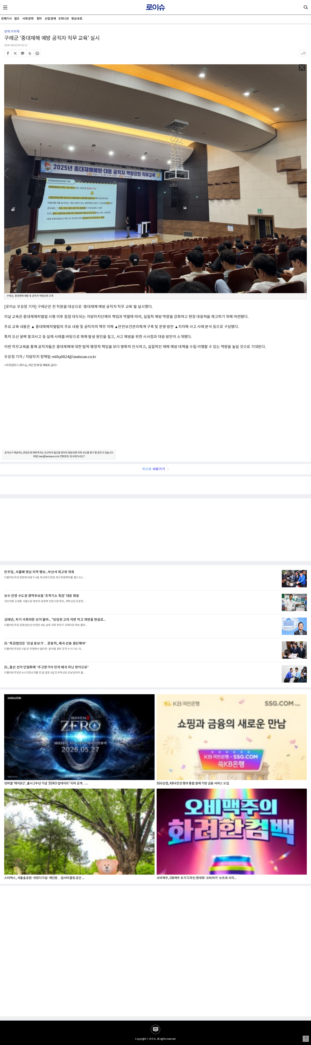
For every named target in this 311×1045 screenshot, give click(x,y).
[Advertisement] (155, 412)
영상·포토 (76, 18)
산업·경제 (50, 18)
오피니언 (63, 18)
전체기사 (6, 18)
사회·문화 (27, 18)
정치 (39, 18)
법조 (16, 18)
